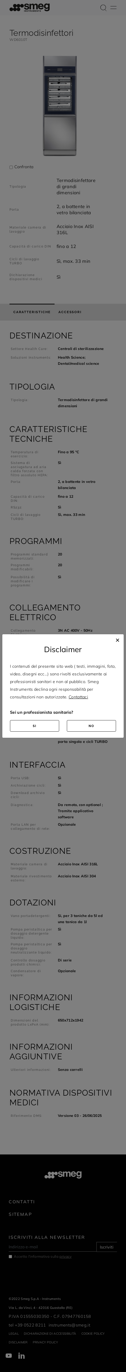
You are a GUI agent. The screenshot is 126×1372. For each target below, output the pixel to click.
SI (34, 726)
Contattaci (78, 696)
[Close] (117, 639)
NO (91, 726)
